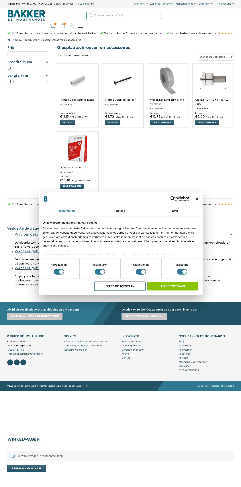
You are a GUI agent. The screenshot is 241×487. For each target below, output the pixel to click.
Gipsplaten (31, 34)
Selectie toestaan (119, 286)
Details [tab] (120, 210)
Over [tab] (175, 210)
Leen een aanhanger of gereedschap (86, 335)
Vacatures (185, 347)
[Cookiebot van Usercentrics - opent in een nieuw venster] (173, 199)
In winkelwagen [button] (163, 116)
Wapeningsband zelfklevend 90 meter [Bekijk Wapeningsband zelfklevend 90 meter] (167, 95)
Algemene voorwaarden (193, 355)
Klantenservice (184, 4)
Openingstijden (131, 339)
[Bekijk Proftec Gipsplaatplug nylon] (77, 74)
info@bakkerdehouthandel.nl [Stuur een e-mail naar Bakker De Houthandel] (25, 347)
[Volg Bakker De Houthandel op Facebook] (10, 356)
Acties (125, 347)
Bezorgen (204, 4)
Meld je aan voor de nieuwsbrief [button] (35, 310)
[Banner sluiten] (197, 199)
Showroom (185, 339)
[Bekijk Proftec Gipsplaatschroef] (123, 74)
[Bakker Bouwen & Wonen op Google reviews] (226, 27)
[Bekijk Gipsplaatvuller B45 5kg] (77, 142)
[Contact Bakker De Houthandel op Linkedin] (23, 356)
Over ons (139, 4)
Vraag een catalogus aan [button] (145, 310)
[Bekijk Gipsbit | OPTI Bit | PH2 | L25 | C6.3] (213, 74)
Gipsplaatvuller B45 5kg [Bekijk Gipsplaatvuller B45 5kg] (74, 161)
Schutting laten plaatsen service (83, 339)
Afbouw (17, 34)
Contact (127, 351)
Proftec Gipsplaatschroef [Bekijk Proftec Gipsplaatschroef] (120, 93)
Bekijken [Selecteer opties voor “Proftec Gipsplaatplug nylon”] (68, 116)
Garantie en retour (133, 343)
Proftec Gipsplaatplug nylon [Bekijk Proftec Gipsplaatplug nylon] (77, 93)
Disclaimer (185, 359)
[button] (203, 15)
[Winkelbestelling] (216, 50)
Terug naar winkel (27, 461)
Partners (184, 351)
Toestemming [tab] (66, 210)
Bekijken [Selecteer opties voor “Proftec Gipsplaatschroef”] (113, 116)
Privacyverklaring (189, 363)
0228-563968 (84, 4)
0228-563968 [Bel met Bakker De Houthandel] (15, 343)
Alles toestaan (172, 286)
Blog (181, 335)
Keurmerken (185, 343)
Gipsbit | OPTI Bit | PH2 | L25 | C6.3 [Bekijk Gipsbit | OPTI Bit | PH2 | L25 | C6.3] (212, 95)
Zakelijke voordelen (161, 4)
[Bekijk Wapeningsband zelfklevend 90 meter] (168, 74)
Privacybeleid (227, 379)
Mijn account (223, 4)
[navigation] (231, 15)
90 (13, 75)
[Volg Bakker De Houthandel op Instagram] (17, 356)
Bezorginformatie (132, 335)
